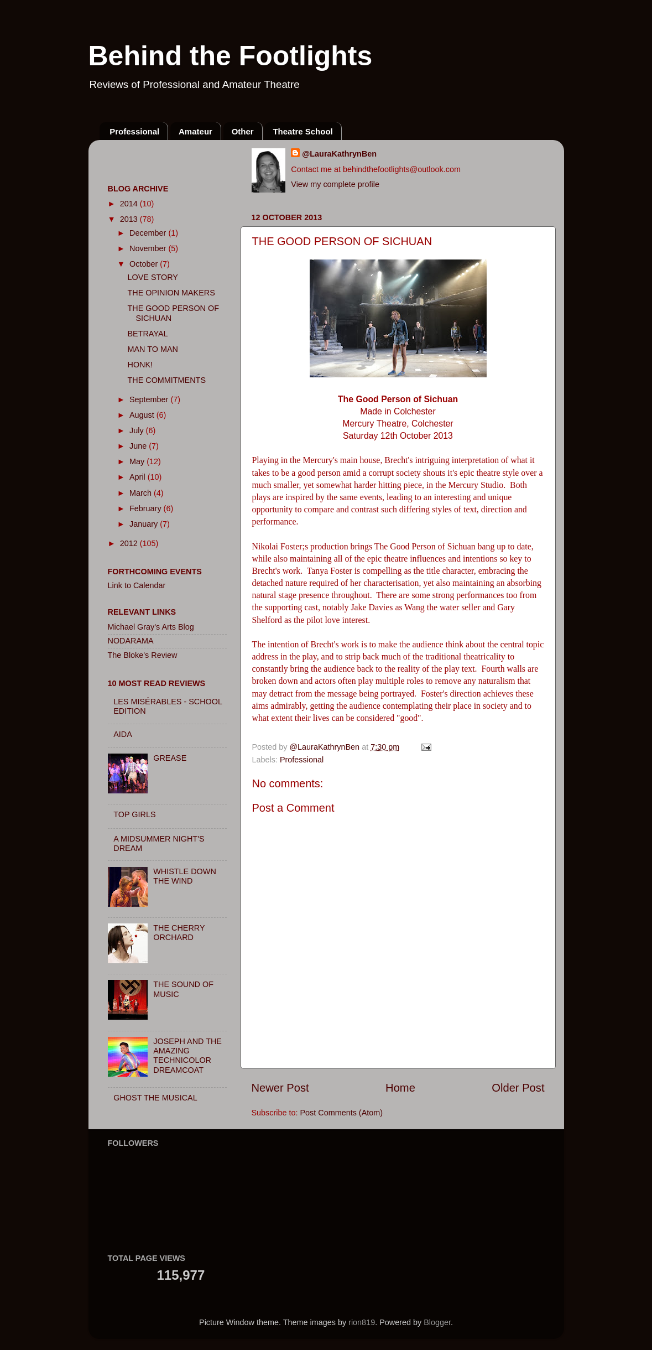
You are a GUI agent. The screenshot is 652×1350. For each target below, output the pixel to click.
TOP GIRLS (134, 814)
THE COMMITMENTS (166, 380)
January (144, 524)
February (146, 508)
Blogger (437, 1322)
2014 (130, 203)
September (149, 399)
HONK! (140, 364)
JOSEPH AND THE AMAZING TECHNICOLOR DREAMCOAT (187, 1055)
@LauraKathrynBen (339, 153)
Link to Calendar (137, 585)
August (143, 415)
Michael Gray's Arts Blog (151, 626)
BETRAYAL (147, 333)
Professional (134, 131)
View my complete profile (335, 184)
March (141, 493)
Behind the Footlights (230, 55)
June (139, 446)
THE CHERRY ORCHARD (179, 932)
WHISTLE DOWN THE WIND (184, 876)
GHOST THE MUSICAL (155, 1097)
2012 (130, 543)
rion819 (361, 1322)
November (148, 248)
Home (400, 1088)
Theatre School (302, 131)
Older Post (518, 1088)
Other (243, 131)
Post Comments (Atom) (341, 1112)
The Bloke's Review (143, 655)
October (144, 263)
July (137, 430)
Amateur (195, 131)
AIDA (122, 734)
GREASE (169, 758)
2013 (130, 219)
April (138, 476)
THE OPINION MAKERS (171, 292)
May (138, 461)
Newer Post (280, 1088)
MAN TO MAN (152, 349)
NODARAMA (131, 640)
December (148, 233)
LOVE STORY (152, 277)
